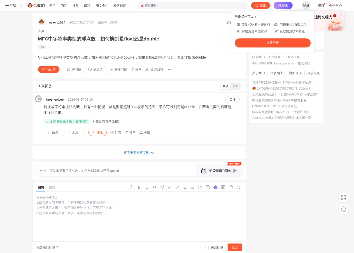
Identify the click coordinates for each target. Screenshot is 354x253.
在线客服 (304, 63)
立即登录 (272, 43)
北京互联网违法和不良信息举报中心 (277, 94)
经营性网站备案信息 (297, 82)
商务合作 (295, 73)
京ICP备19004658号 (266, 82)
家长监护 (311, 94)
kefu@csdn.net (284, 63)
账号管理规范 (287, 106)
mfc (42, 46)
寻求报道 (313, 73)
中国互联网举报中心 (266, 100)
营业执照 (305, 88)
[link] (41, 31)
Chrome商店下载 (264, 106)
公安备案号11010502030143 (277, 88)
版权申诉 (282, 112)
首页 (41, 31)
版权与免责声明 (263, 112)
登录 (306, 5)
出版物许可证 (300, 112)
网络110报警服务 (294, 100)
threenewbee (54, 99)
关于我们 (258, 73)
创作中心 (335, 5)
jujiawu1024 (57, 22)
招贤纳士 (276, 73)
